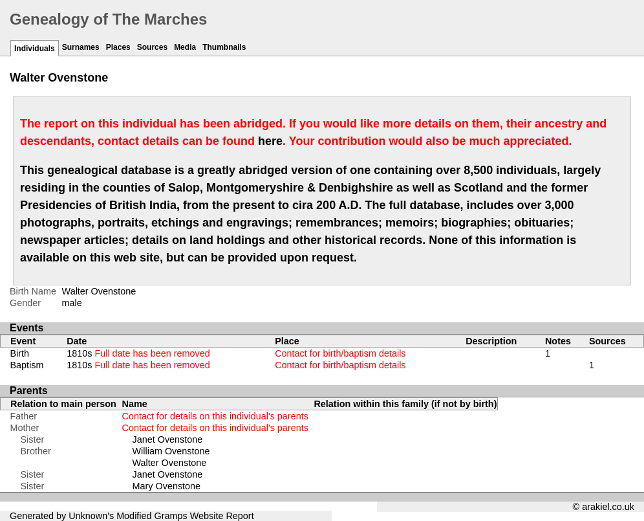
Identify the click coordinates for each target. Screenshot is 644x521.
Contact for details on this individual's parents (215, 416)
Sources (152, 47)
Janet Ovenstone (168, 439)
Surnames (81, 47)
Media (185, 47)
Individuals (34, 48)
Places (118, 47)
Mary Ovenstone (167, 486)
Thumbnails (224, 47)
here (270, 141)
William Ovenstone (171, 451)
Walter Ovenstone (170, 463)
